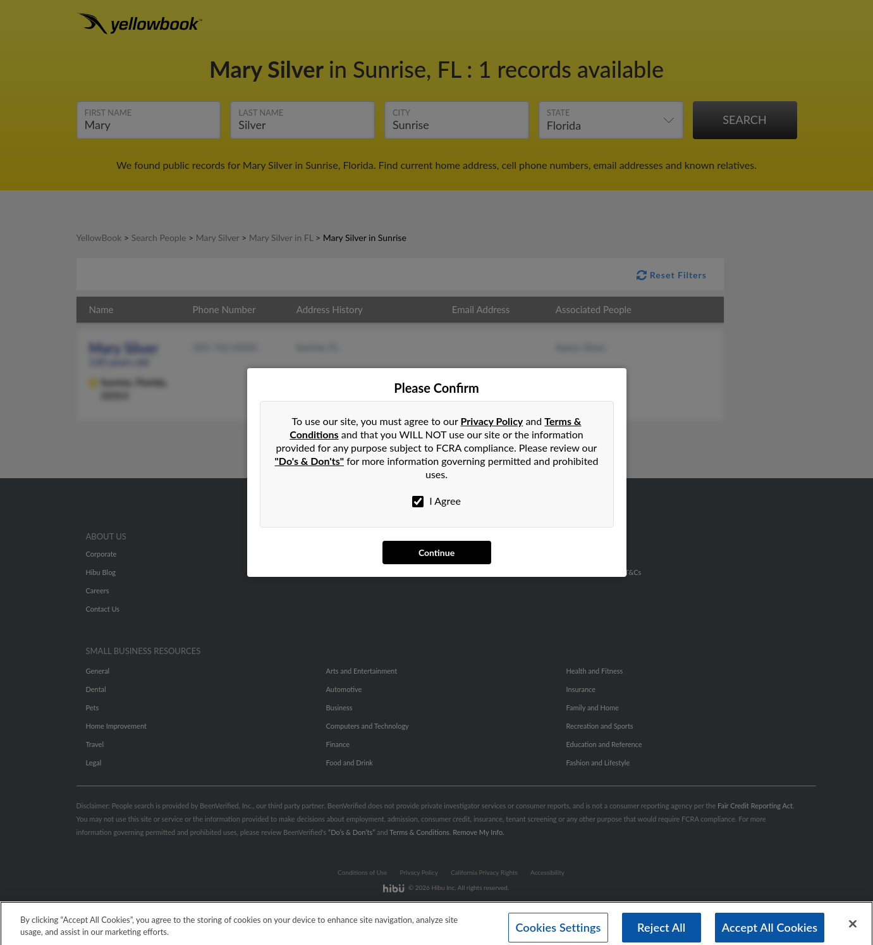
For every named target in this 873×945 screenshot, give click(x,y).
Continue (436, 552)
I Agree (436, 501)
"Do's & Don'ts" (310, 461)
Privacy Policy (492, 421)
